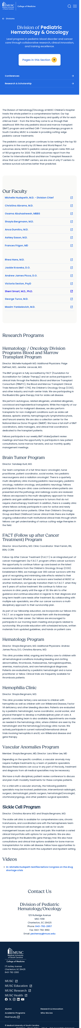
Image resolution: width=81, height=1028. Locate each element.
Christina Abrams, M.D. (39, 205)
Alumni (8, 1008)
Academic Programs (15, 1013)
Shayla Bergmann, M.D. (39, 221)
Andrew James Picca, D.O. (39, 275)
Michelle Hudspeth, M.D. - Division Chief (39, 197)
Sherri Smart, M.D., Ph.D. (39, 291)
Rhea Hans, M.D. (39, 259)
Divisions (10, 18)
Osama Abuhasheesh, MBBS (39, 213)
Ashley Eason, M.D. (39, 237)
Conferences (39, 76)
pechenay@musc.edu (43, 933)
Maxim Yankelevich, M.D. (39, 307)
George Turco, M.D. (39, 299)
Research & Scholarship (39, 83)
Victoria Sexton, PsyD (39, 283)
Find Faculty (12, 1017)
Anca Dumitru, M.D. (39, 229)
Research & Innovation (52, 1008)
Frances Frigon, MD (39, 245)
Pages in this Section (40, 60)
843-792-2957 (43, 926)
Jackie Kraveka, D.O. (39, 267)
